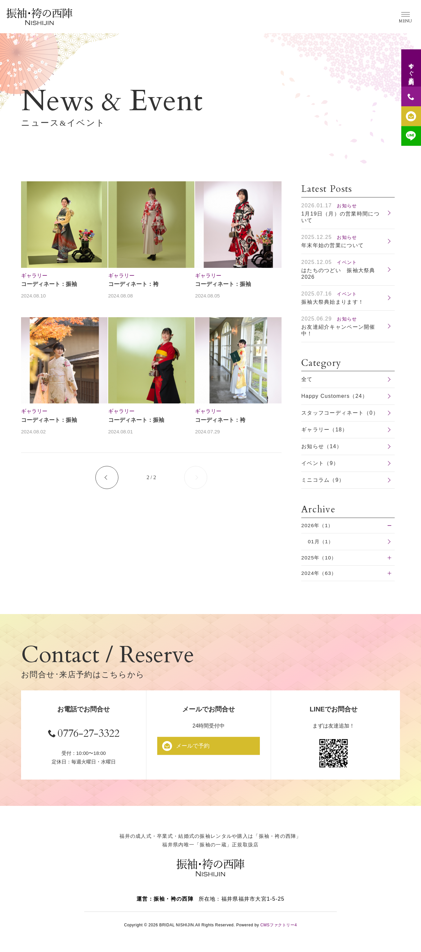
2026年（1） (318, 525)
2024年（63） (319, 574)
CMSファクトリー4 (278, 928)
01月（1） (321, 542)
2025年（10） (319, 558)
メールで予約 (195, 746)
